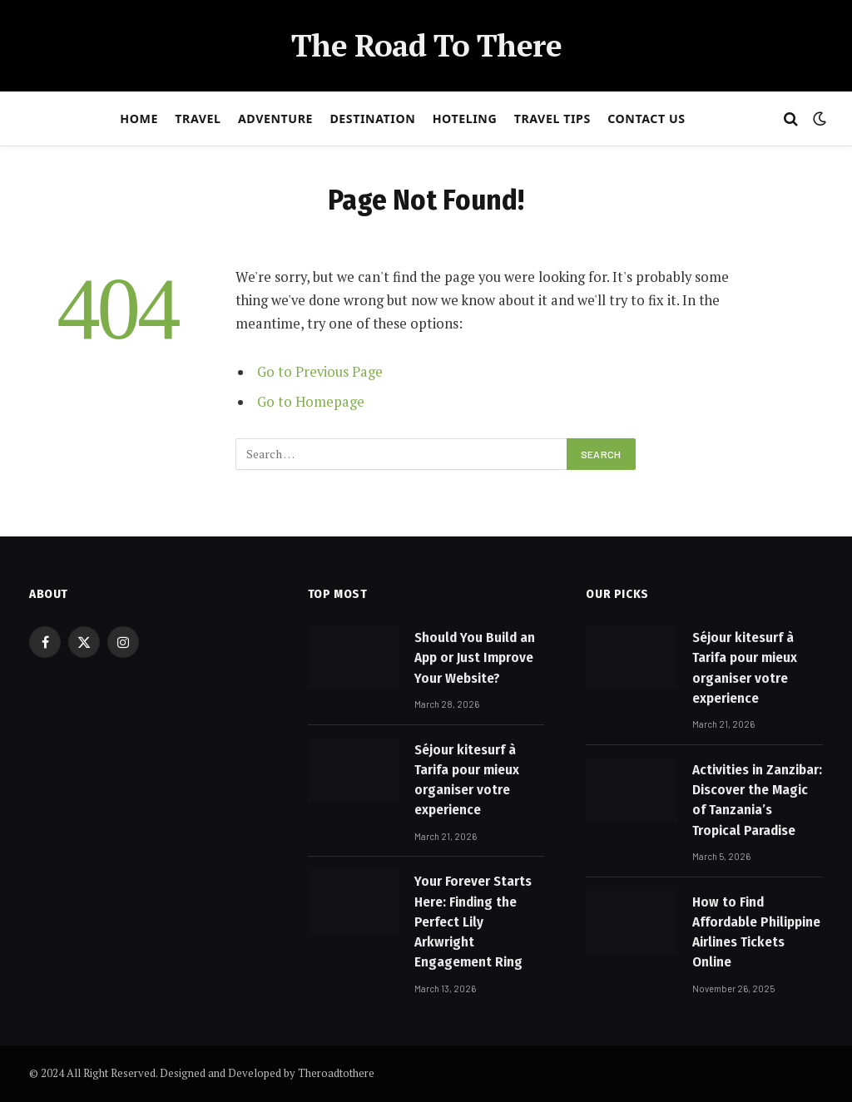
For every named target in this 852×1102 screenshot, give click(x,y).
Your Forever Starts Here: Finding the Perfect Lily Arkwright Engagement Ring (473, 921)
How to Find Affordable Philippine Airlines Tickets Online (756, 932)
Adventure (275, 118)
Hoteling (465, 118)
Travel (197, 118)
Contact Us (646, 118)
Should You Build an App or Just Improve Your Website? (474, 658)
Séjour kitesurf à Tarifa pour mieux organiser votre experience (466, 780)
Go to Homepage (310, 402)
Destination (372, 118)
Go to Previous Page (320, 372)
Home (139, 118)
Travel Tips (552, 118)
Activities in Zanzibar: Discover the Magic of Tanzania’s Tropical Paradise (757, 800)
